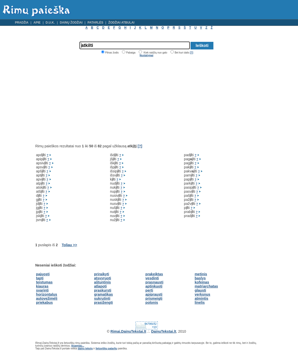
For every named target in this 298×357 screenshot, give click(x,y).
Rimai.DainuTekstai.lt (128, 331)
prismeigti (153, 298)
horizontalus (46, 294)
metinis (201, 274)
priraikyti (101, 274)
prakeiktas (154, 274)
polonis (151, 302)
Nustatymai (146, 55)
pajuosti (43, 274)
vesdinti (152, 278)
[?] (191, 52)
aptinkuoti (153, 286)
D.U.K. (50, 22)
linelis (200, 302)
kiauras (42, 286)
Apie (37, 22)
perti (149, 290)
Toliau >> (69, 245)
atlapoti (100, 286)
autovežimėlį (46, 298)
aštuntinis (102, 282)
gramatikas (103, 294)
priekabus (44, 302)
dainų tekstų (85, 348)
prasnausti (154, 282)
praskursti (102, 290)
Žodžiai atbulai (121, 22)
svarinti (42, 290)
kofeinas (202, 282)
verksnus (202, 294)
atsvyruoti (102, 278)
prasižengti (103, 302)
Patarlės (95, 22)
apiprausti (153, 294)
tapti (40, 278)
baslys (200, 278)
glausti (200, 290)
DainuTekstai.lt (163, 331)
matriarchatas (206, 286)
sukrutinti (102, 298)
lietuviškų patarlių (106, 348)
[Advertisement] (78, 100)
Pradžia (21, 22)
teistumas (44, 282)
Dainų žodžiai (71, 22)
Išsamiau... (77, 345)
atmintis (201, 298)
